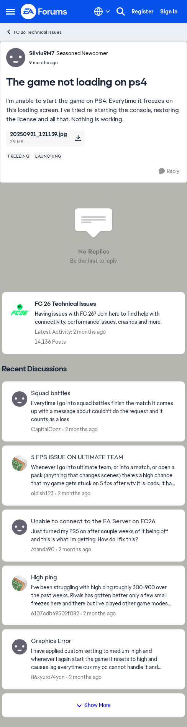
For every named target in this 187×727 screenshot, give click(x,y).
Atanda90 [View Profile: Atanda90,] (42, 549)
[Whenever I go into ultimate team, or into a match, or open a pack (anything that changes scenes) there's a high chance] (103, 475)
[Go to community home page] (44, 11)
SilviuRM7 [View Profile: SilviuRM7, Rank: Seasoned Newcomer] (41, 53)
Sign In (168, 11)
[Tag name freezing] (18, 156)
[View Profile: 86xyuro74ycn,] (19, 646)
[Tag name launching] (48, 156)
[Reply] (169, 171)
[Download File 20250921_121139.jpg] (78, 138)
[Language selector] (102, 11)
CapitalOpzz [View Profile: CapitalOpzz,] (46, 429)
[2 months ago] (80, 429)
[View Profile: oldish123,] (19, 463)
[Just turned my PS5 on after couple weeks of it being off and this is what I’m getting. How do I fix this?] (103, 536)
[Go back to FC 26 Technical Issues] (106, 304)
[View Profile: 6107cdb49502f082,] (19, 583)
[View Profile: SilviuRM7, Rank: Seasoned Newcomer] (15, 57)
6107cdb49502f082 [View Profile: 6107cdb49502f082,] (55, 613)
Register (142, 11)
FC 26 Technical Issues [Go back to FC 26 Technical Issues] (34, 32)
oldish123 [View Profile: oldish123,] (42, 493)
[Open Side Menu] (10, 11)
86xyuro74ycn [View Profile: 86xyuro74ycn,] (48, 677)
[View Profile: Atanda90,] (19, 527)
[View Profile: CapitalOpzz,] (19, 399)
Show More (93, 705)
